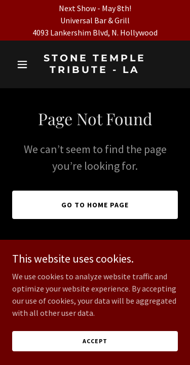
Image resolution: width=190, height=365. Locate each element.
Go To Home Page (95, 204)
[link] (95, 70)
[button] (24, 64)
